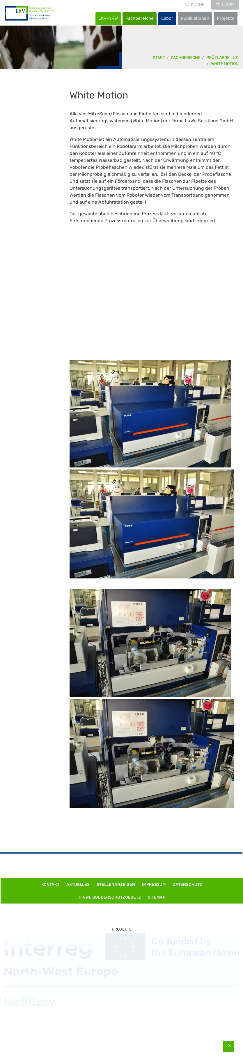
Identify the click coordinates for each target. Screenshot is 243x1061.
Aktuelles (78, 884)
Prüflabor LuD (222, 57)
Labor (167, 18)
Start (159, 57)
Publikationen (195, 18)
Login (227, 4)
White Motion (225, 63)
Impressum (154, 884)
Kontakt (50, 884)
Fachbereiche (139, 18)
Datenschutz (187, 884)
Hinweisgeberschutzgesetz (110, 897)
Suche (197, 4)
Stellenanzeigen (116, 884)
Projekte (226, 18)
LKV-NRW (108, 18)
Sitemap (156, 897)
